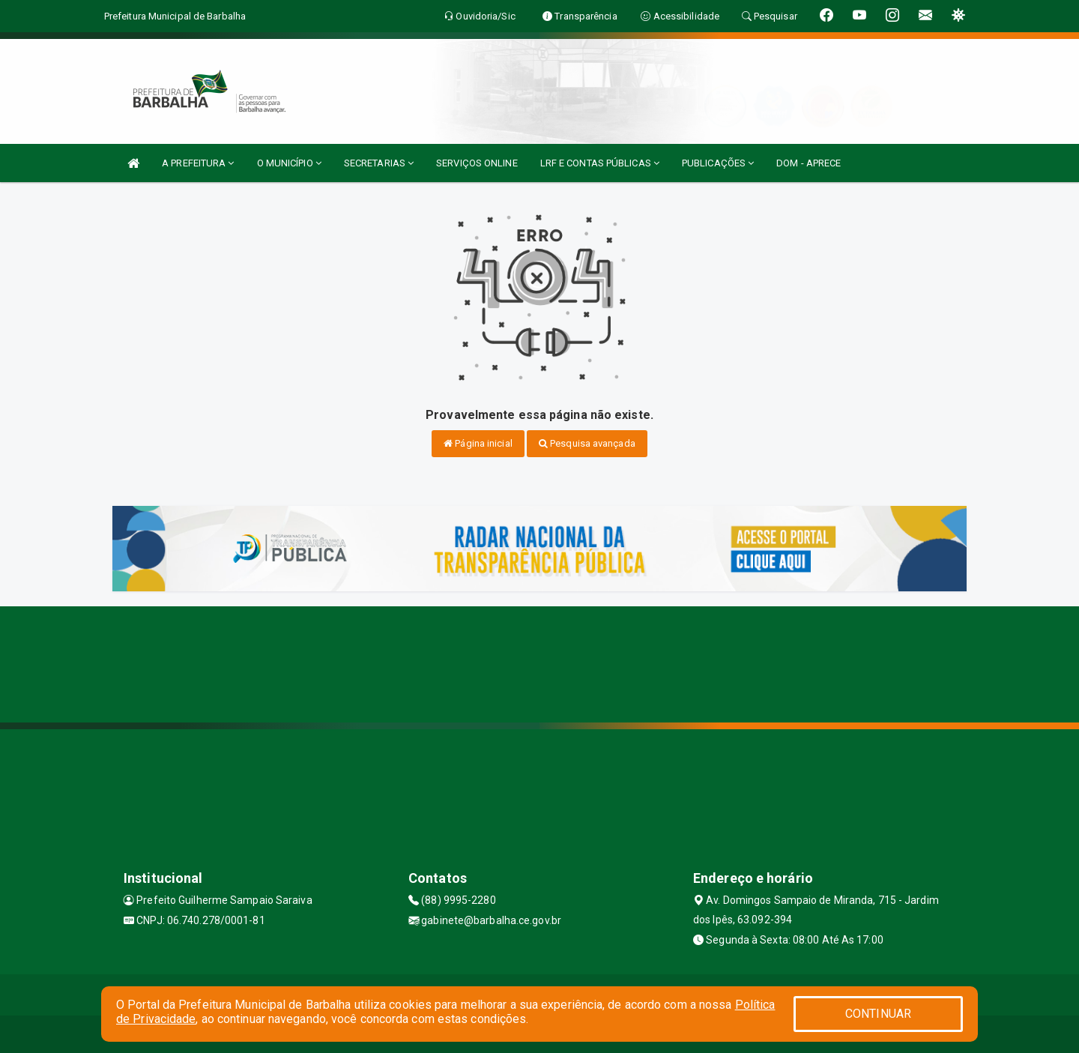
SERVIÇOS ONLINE (477, 163)
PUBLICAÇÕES (718, 163)
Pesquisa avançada (587, 443)
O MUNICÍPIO (289, 163)
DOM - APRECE (808, 163)
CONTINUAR (878, 1014)
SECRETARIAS (379, 163)
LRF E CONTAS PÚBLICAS (599, 163)
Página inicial (478, 443)
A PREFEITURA (198, 163)
